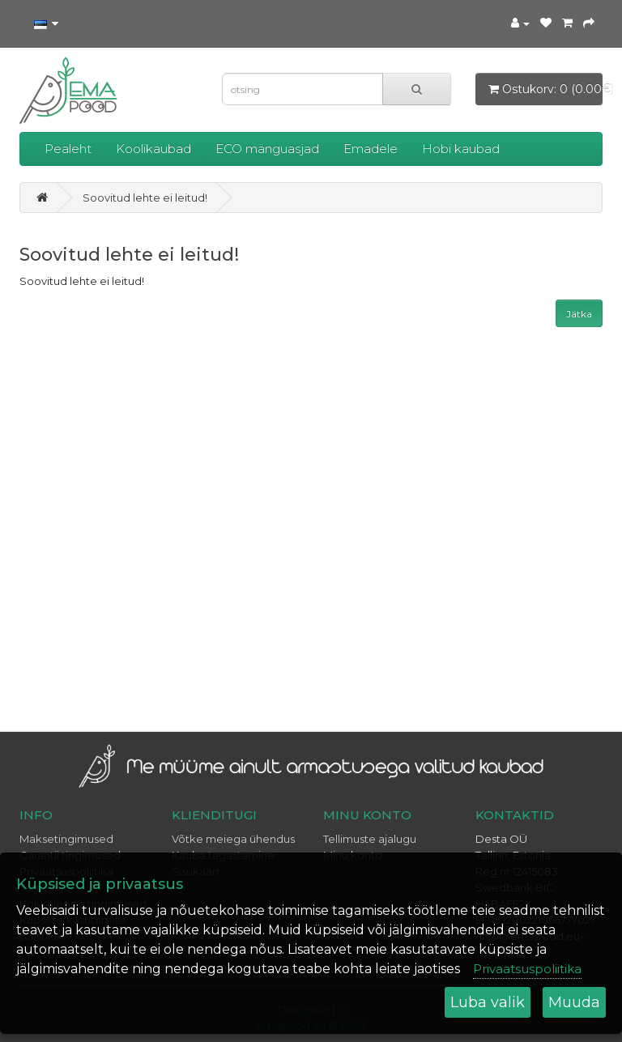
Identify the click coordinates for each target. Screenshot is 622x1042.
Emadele (370, 148)
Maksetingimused (66, 838)
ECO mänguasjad (267, 148)
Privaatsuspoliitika (527, 968)
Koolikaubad (153, 148)
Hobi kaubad (461, 148)
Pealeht (68, 148)
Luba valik (487, 1002)
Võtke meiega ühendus (233, 838)
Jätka (579, 314)
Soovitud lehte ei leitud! (145, 197)
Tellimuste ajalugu (369, 838)
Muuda (574, 1002)
